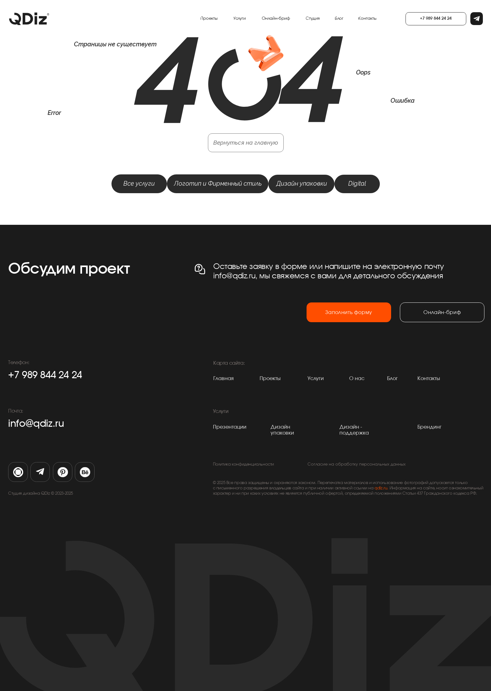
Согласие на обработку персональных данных (357, 464)
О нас (356, 378)
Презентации (229, 427)
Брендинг (429, 427)
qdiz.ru (381, 488)
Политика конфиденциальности (243, 464)
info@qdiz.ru (36, 424)
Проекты (270, 378)
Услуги (316, 378)
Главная (223, 378)
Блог (392, 378)
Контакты (428, 378)
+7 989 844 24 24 (45, 375)
